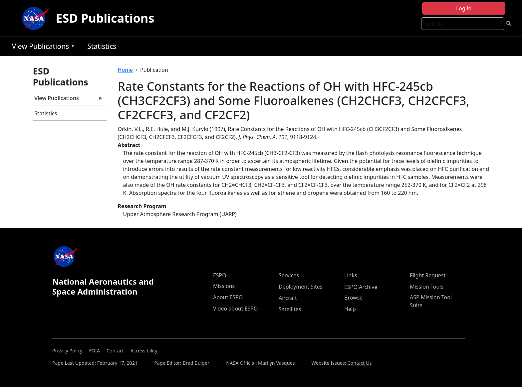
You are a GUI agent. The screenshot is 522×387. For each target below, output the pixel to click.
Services (289, 275)
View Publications (42, 47)
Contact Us (359, 363)
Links (350, 275)
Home (125, 69)
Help (350, 309)
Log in (463, 8)
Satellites (290, 309)
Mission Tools (426, 286)
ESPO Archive (360, 287)
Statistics (101, 46)
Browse (353, 297)
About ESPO (228, 297)
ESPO (219, 275)
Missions (224, 286)
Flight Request (427, 275)
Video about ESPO (235, 308)
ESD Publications (105, 18)
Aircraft (288, 298)
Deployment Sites (300, 286)
